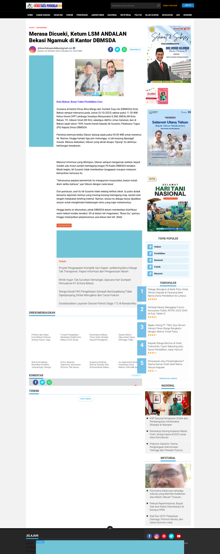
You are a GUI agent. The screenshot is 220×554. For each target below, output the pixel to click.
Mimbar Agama (118, 534)
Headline (58, 15)
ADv (178, 15)
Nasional (112, 15)
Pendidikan (82, 15)
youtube (189, 530)
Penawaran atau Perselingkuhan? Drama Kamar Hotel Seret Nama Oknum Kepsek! (169, 354)
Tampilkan (136, 376)
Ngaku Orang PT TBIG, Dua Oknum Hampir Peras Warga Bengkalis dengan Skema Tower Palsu (171, 323)
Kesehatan (167, 15)
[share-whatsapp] (124, 49)
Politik (138, 15)
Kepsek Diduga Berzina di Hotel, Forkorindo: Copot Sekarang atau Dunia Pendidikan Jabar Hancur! (170, 339)
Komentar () (135, 49)
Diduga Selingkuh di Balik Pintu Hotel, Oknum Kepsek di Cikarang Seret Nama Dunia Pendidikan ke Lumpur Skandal (172, 292)
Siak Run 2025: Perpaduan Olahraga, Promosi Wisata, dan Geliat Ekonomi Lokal (166, 506)
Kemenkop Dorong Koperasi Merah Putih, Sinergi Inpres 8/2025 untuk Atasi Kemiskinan (168, 421)
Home (30, 15)
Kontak (160, 530)
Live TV (187, 6)
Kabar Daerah (43, 15)
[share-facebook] (110, 49)
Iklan (168, 530)
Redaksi (151, 530)
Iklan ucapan (152, 15)
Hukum (69, 15)
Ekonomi (187, 15)
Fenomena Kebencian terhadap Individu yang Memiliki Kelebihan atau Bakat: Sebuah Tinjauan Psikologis (167, 481)
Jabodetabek (97, 15)
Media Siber (177, 530)
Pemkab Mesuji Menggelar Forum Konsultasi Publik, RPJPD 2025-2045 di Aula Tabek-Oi (170, 308)
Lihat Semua (85, 399)
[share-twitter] (117, 49)
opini (113, 538)
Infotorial (125, 15)
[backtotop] (110, 516)
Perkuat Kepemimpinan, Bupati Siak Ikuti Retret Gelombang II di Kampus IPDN (167, 494)
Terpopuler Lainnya (168, 366)
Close (40, 542)
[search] (136, 6)
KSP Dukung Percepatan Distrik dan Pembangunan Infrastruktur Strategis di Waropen (169, 409)
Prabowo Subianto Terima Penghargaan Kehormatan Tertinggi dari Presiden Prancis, (166, 434)
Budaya (29, 530)
